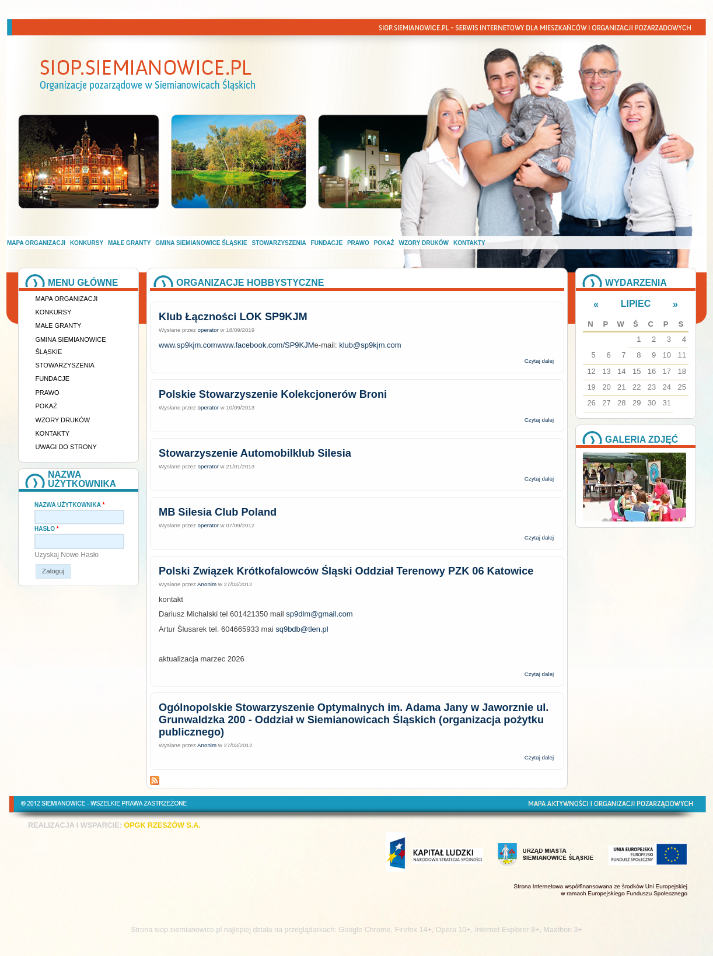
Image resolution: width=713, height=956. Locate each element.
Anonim (206, 584)
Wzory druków (424, 243)
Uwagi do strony (66, 446)
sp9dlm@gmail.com (319, 614)
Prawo (358, 243)
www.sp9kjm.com (188, 345)
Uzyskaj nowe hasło (66, 555)
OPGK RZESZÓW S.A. (162, 825)
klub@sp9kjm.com (370, 345)
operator (208, 330)
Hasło (46, 529)
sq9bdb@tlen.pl (301, 629)
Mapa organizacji (36, 243)
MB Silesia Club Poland (218, 512)
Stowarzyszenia (279, 243)
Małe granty (129, 243)
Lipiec (636, 304)
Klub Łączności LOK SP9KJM (233, 317)
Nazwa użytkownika (69, 505)
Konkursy (86, 243)
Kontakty (469, 243)
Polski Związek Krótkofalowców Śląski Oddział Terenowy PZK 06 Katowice (346, 571)
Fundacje (326, 243)
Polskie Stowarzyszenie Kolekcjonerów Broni (273, 394)
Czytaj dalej (539, 361)
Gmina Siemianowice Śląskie (201, 243)
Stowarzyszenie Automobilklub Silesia (255, 453)
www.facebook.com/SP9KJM (265, 345)
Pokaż (384, 243)
